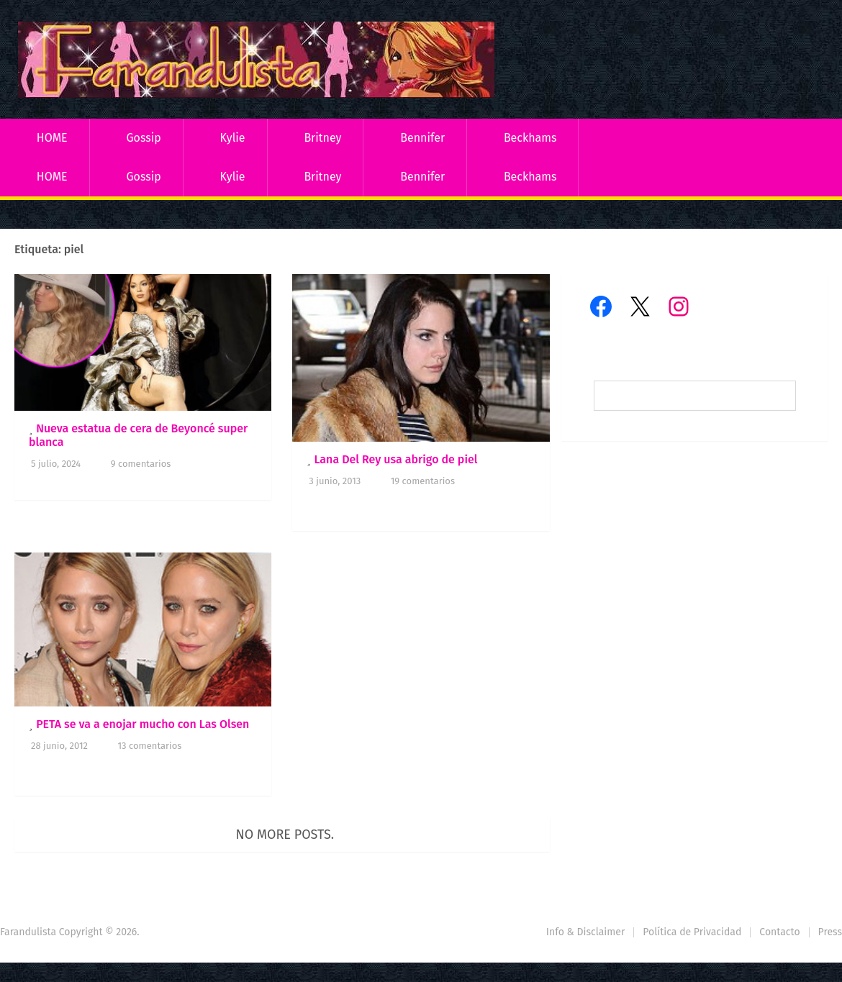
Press (830, 932)
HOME (52, 138)
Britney (322, 138)
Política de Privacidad (692, 932)
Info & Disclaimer (585, 932)
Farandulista (28, 932)
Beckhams (530, 138)
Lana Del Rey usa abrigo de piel (395, 459)
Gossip (143, 138)
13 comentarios (149, 745)
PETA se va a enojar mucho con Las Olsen (142, 724)
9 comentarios (141, 463)
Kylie (232, 138)
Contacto (779, 932)
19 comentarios (423, 481)
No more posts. (285, 834)
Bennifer (422, 138)
